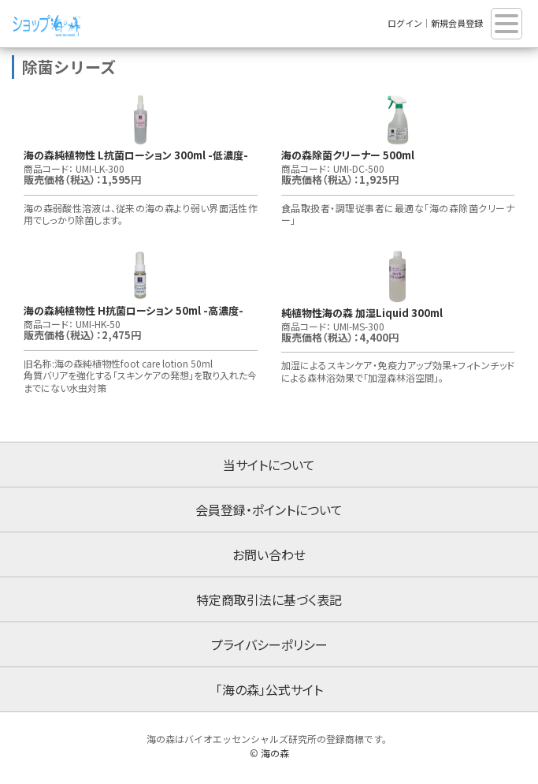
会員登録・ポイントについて (269, 509)
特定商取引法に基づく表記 (269, 599)
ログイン (405, 23)
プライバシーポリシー (269, 644)
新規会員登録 (457, 23)
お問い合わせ (269, 554)
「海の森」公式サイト (269, 689)
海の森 (275, 753)
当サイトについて (269, 464)
